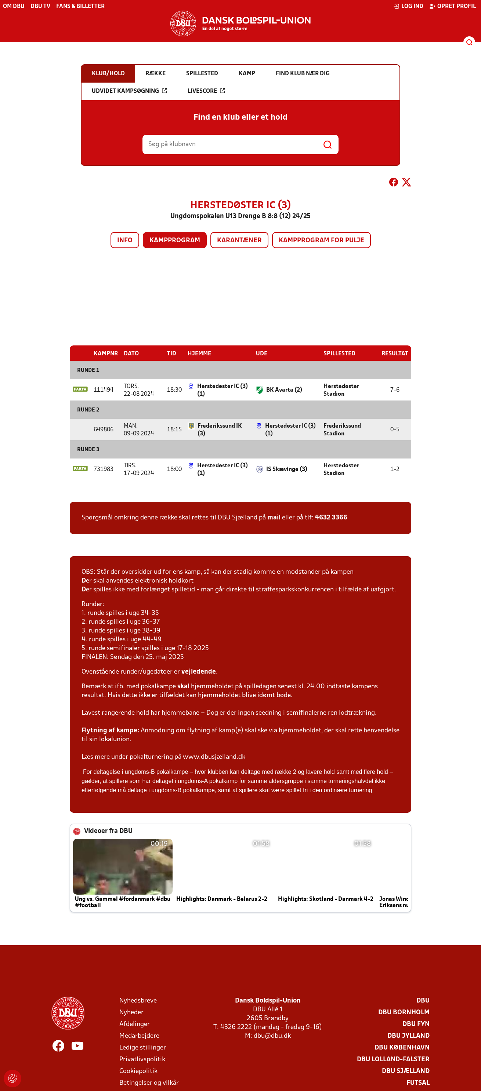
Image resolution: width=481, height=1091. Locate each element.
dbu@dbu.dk (272, 1036)
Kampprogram (174, 241)
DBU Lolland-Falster (393, 1059)
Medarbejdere (139, 1036)
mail (274, 517)
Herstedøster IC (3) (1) (222, 390)
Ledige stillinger (142, 1047)
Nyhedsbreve (138, 1000)
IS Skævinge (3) (286, 469)
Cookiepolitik (138, 1071)
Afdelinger (134, 1024)
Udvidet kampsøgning (129, 91)
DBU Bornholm (404, 1012)
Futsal (418, 1083)
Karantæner (239, 241)
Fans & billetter (80, 6)
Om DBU (14, 6)
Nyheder (131, 1012)
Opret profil (452, 6)
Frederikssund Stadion (342, 429)
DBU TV (40, 6)
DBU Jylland (408, 1036)
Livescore (206, 91)
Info (125, 241)
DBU (423, 1000)
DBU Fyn (416, 1024)
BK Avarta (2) (284, 389)
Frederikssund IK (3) (220, 429)
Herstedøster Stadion (341, 390)
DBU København (402, 1047)
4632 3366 (331, 517)
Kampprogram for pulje (321, 241)
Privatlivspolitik (142, 1059)
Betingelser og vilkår (149, 1083)
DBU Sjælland (406, 1071)
